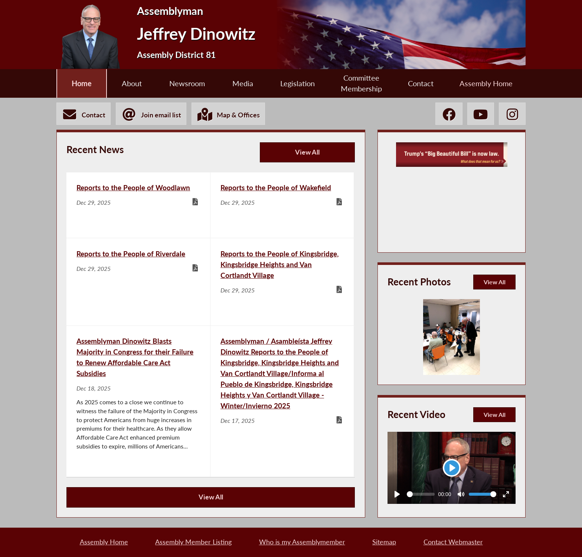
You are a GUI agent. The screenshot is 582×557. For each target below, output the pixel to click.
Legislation (297, 83)
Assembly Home (486, 83)
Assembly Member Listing (193, 542)
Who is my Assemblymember (302, 542)
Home (82, 83)
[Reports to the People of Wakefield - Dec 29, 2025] (282, 205)
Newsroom (187, 83)
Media (242, 83)
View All (292, 155)
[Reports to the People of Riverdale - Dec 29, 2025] (138, 282)
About (132, 83)
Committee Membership (361, 83)
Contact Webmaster (453, 542)
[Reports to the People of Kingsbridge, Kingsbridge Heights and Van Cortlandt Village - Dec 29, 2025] (282, 282)
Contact (421, 83)
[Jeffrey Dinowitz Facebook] (448, 114)
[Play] (452, 468)
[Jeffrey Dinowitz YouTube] (480, 114)
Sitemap (384, 542)
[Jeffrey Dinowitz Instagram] (512, 114)
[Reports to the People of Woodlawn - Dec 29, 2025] (138, 205)
